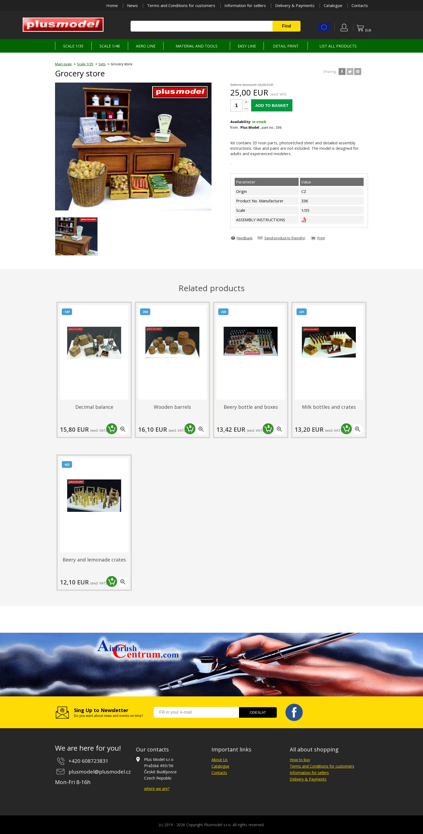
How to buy (300, 759)
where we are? (156, 788)
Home (112, 5)
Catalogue (333, 5)
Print (321, 238)
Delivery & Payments (295, 5)
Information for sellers (245, 5)
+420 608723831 (88, 760)
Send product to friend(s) (284, 238)
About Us (220, 759)
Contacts (360, 5)
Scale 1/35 (85, 64)
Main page (63, 64)
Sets (101, 64)
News (132, 5)
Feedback (245, 238)
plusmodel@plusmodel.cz (100, 771)
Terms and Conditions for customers (181, 5)
